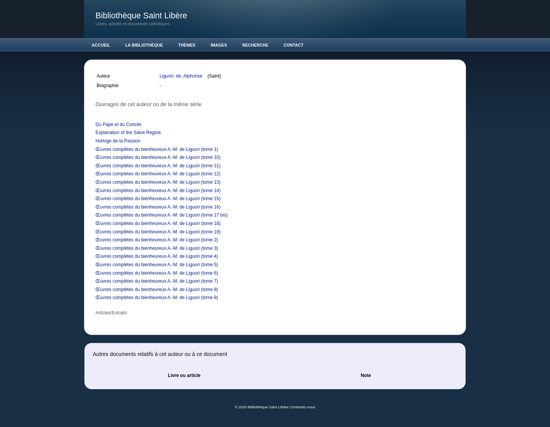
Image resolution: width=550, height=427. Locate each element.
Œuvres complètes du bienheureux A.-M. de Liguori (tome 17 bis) (161, 215)
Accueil (101, 45)
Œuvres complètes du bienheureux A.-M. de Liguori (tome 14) (158, 190)
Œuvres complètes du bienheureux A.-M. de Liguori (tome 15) (158, 198)
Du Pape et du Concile (118, 124)
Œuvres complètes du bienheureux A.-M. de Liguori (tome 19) (158, 232)
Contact (294, 45)
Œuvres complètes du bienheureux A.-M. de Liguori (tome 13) (158, 182)
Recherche (255, 45)
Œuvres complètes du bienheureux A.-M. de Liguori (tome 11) (158, 165)
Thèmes (187, 45)
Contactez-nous (302, 407)
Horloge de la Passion (117, 141)
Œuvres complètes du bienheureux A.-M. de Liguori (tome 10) (158, 157)
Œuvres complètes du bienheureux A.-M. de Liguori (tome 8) (156, 289)
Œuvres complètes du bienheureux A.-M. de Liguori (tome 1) (156, 149)
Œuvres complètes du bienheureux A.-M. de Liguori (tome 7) (156, 281)
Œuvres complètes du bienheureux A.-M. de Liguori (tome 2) (156, 240)
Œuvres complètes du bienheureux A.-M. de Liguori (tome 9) (156, 297)
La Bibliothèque (144, 45)
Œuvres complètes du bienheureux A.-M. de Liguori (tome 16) (158, 207)
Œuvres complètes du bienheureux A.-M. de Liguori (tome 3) (156, 248)
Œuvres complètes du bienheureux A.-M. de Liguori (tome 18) (158, 223)
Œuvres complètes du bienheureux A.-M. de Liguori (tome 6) (156, 273)
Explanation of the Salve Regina (128, 132)
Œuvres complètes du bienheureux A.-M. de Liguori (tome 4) (156, 256)
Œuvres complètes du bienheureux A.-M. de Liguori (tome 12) (158, 173)
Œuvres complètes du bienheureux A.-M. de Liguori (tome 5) (156, 264)
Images (219, 45)
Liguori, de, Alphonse (182, 76)
